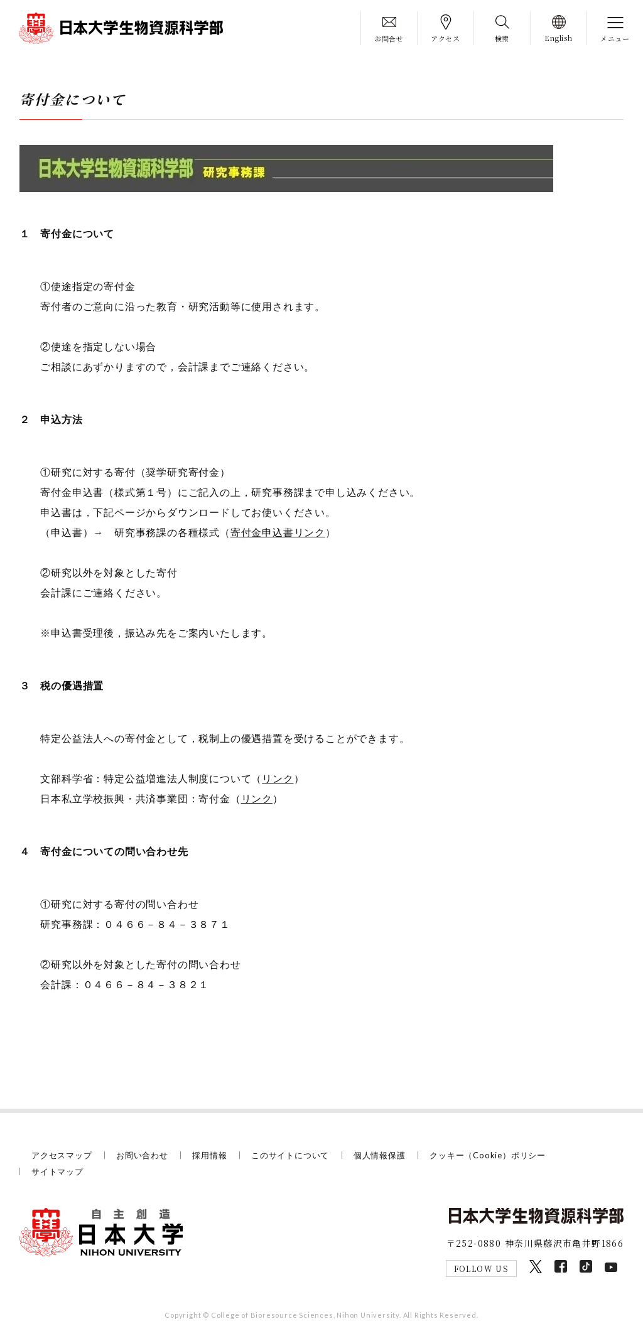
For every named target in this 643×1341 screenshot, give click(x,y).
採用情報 (209, 1155)
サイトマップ (57, 1171)
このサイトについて (290, 1155)
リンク (277, 778)
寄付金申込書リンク (277, 532)
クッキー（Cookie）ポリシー (488, 1155)
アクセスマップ (61, 1155)
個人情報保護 (380, 1155)
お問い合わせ (142, 1155)
